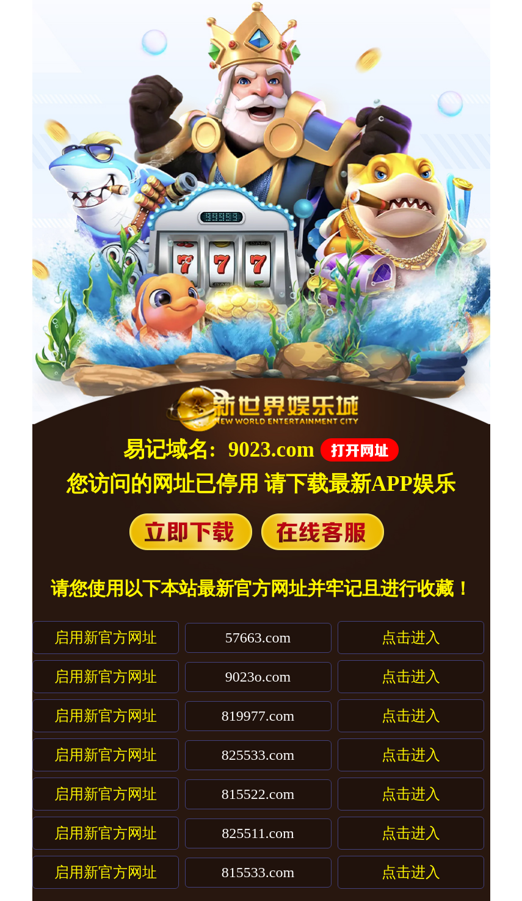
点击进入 (411, 637)
